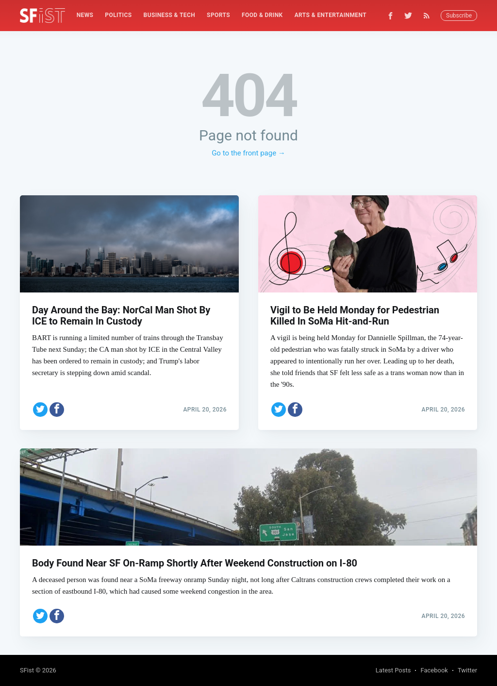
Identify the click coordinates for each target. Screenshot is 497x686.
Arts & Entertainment (330, 15)
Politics (118, 15)
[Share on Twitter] (40, 407)
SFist (27, 670)
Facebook (433, 670)
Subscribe (459, 15)
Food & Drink (262, 15)
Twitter (467, 670)
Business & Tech (170, 15)
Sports (218, 15)
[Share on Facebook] (57, 407)
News (85, 15)
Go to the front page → (248, 153)
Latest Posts (393, 670)
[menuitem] (85, 15)
